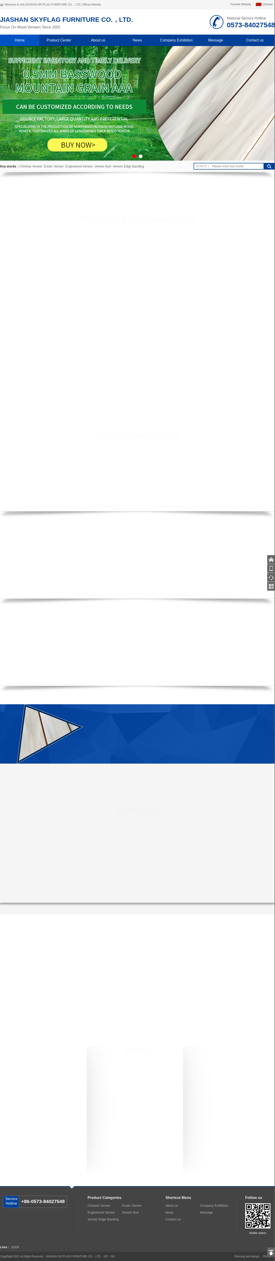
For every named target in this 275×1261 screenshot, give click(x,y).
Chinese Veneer (30, 166)
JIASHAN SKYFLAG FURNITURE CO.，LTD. (53, 4)
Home (20, 40)
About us (98, 40)
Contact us (255, 40)
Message (215, 40)
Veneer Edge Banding (128, 166)
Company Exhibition (176, 40)
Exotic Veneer (53, 166)
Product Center (59, 40)
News (137, 40)
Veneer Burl (102, 166)
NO (113, 1256)
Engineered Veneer (79, 166)
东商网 (15, 1247)
